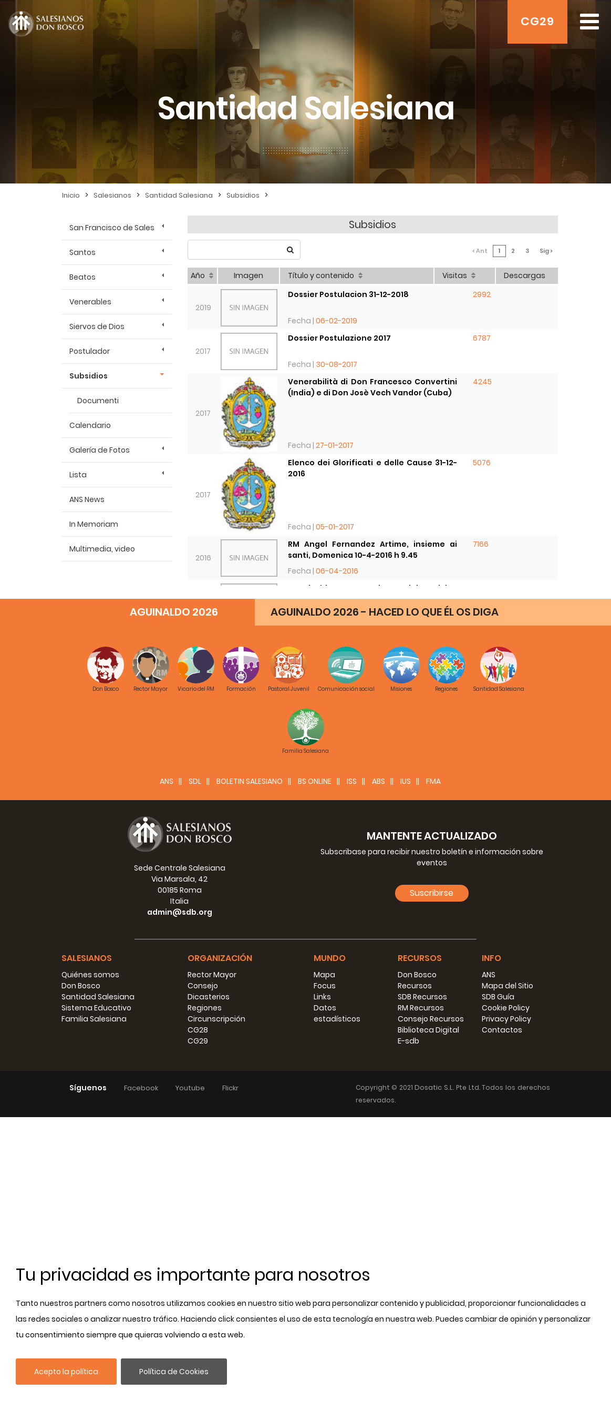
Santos (82, 252)
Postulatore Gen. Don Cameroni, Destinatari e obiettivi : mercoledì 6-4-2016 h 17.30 (373, 687)
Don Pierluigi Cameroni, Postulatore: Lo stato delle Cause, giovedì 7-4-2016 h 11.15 (373, 638)
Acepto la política (66, 1371)
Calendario (90, 425)
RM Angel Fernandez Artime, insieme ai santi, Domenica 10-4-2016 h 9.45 (373, 549)
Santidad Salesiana (179, 195)
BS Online (315, 1075)
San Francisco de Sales (111, 227)
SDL (195, 1075)
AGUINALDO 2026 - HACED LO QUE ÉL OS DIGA (385, 905)
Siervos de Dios (97, 326)
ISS (352, 1075)
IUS (405, 1075)
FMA (433, 1075)
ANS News (87, 499)
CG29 (537, 21)
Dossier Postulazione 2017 (339, 338)
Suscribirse (431, 1187)
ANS (166, 1075)
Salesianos (112, 195)
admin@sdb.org (179, 1206)
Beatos (82, 277)
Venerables (90, 301)
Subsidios (243, 195)
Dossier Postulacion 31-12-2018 (348, 294)
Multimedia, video (102, 549)
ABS (378, 1075)
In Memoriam (93, 524)
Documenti (98, 400)
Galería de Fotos (99, 450)
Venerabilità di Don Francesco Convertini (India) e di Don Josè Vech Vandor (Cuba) (373, 387)
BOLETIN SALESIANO (249, 1075)
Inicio (71, 195)
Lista (78, 474)
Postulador (89, 351)
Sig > (546, 251)
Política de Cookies (174, 1371)
